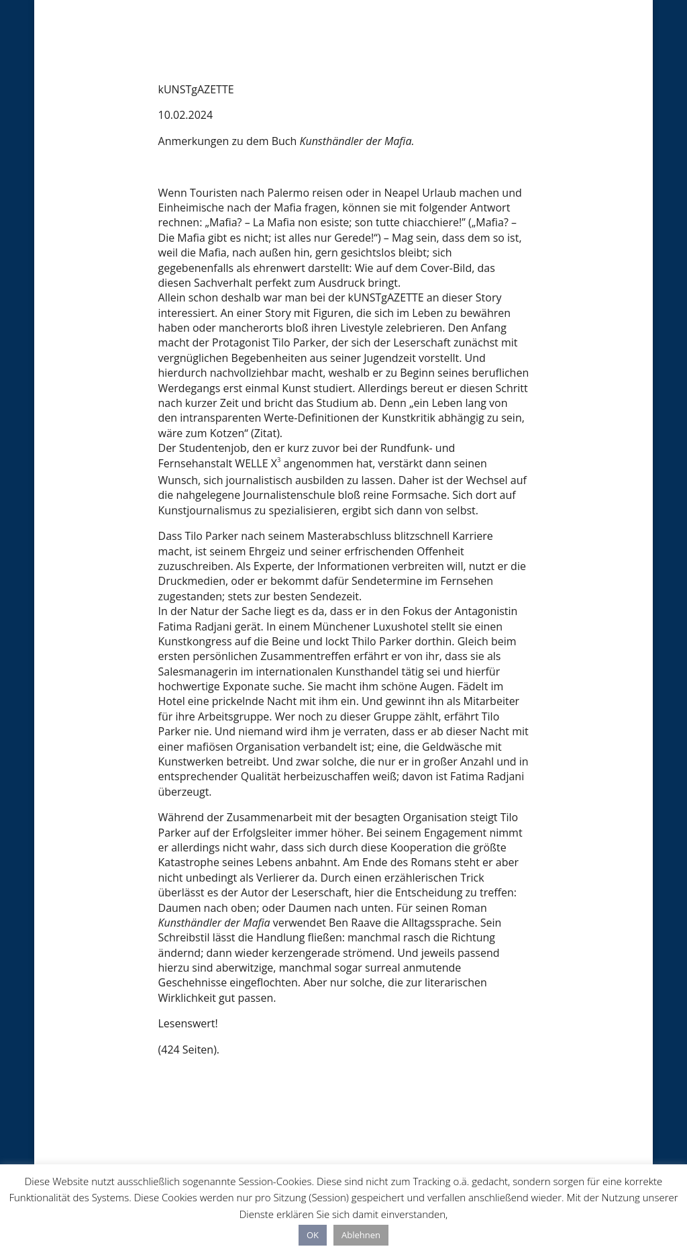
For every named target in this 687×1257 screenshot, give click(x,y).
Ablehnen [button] (360, 1235)
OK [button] (313, 1235)
